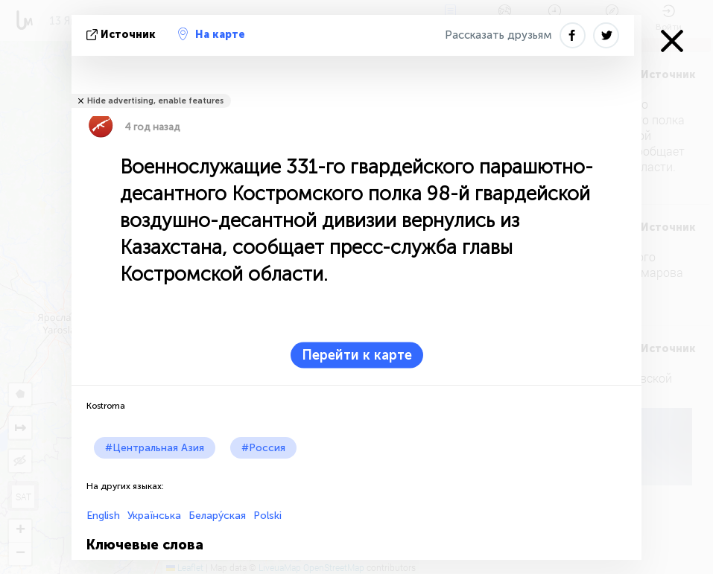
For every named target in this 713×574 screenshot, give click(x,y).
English (103, 515)
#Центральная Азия (154, 447)
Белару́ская (217, 515)
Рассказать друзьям (498, 35)
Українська (154, 515)
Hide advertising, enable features (155, 101)
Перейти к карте (357, 355)
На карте (211, 34)
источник (122, 34)
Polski (267, 515)
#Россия (263, 447)
